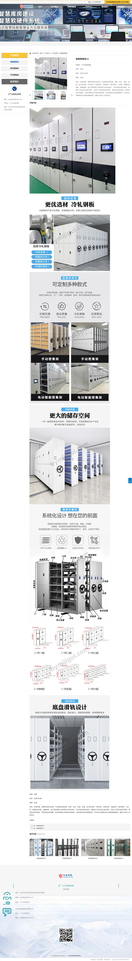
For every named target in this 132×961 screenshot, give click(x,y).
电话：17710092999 (94, 2)
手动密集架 (14, 75)
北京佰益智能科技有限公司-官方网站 (117, 2)
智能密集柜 (14, 62)
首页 (40, 7)
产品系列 (14, 55)
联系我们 (121, 7)
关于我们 (54, 7)
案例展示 (105, 7)
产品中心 (88, 7)
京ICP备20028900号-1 (74, 955)
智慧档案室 (71, 7)
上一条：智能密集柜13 (37, 825)
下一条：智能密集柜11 (37, 828)
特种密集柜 (14, 68)
